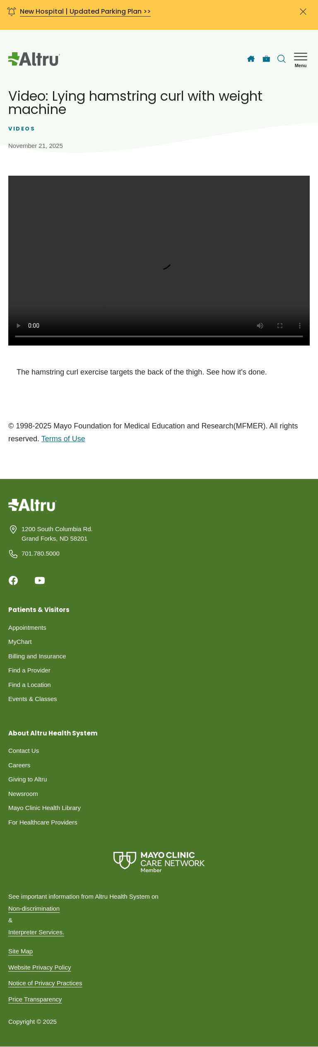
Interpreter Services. (36, 932)
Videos (22, 128)
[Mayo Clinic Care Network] (159, 862)
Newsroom (23, 793)
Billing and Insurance (37, 656)
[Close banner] (303, 15)
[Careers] (266, 59)
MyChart (20, 641)
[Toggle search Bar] (281, 58)
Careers (19, 765)
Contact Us (23, 750)
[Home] (251, 58)
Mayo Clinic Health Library (44, 807)
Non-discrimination (34, 908)
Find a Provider (29, 670)
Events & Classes (32, 698)
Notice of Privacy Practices (45, 983)
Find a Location (29, 684)
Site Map (20, 951)
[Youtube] (40, 580)
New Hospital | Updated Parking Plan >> (85, 11)
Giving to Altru (27, 779)
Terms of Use (63, 439)
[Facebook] (13, 580)
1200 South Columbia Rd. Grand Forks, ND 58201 (57, 533)
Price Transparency (35, 999)
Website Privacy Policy (39, 967)
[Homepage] (32, 511)
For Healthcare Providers (42, 822)
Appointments (27, 627)
